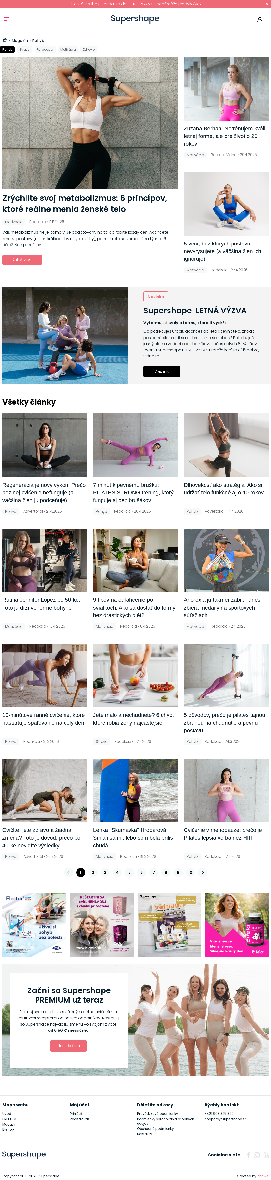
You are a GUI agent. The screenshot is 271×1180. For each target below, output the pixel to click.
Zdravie (89, 49)
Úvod (6, 1114)
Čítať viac (22, 259)
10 (190, 872)
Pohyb (7, 49)
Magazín (9, 1124)
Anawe (263, 1176)
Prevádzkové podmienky (157, 1114)
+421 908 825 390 (219, 1114)
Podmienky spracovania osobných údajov (165, 1121)
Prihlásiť (259, 19)
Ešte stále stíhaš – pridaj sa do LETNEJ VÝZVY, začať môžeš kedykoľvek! (135, 4)
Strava (24, 49)
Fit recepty (45, 49)
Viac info (161, 371)
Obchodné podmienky (155, 1128)
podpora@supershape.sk (225, 1119)
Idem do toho (68, 1046)
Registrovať (79, 1119)
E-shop (8, 1129)
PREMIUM (9, 1119)
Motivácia (68, 49)
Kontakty (144, 1134)
